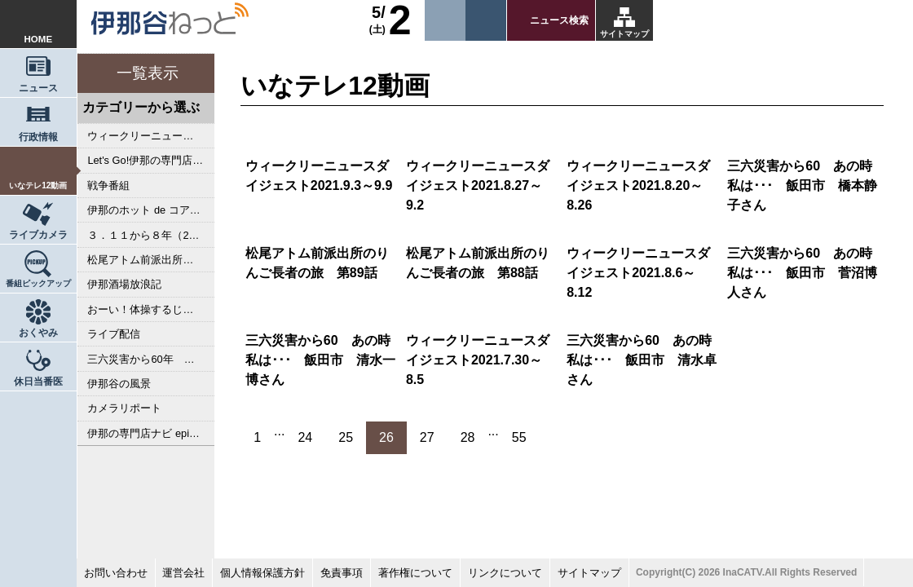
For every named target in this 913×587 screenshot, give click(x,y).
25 (345, 437)
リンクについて (505, 573)
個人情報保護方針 (262, 573)
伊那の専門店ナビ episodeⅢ (150, 433)
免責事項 (341, 573)
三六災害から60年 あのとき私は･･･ (150, 359)
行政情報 (38, 137)
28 (468, 437)
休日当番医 (38, 381)
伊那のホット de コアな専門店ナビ (150, 210)
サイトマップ (624, 33)
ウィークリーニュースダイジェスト (150, 136)
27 (427, 437)
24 (305, 437)
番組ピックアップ (38, 283)
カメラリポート (124, 408)
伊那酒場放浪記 (124, 284)
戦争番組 (108, 185)
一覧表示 (148, 73)
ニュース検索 (559, 20)
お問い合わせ (116, 573)
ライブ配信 (113, 334)
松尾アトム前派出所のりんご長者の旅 (150, 260)
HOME (38, 39)
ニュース (38, 88)
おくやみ (38, 333)
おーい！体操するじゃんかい (150, 309)
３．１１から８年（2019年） (150, 235)
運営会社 (183, 573)
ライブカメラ (38, 235)
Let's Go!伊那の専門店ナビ (150, 160)
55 (519, 437)
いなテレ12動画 (38, 185)
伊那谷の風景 (119, 383)
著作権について (415, 573)
